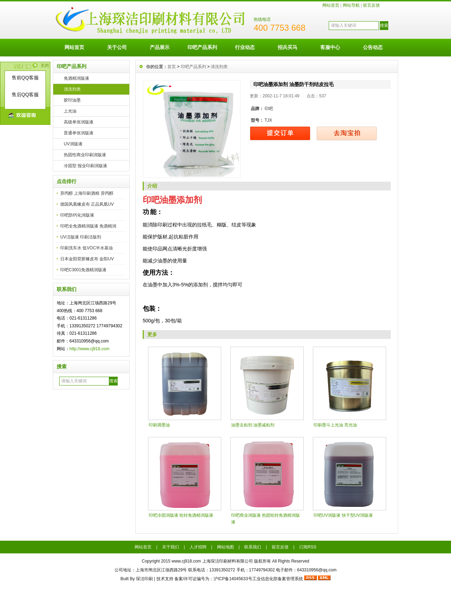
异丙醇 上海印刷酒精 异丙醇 (86, 193)
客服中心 (330, 47)
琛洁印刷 (144, 578)
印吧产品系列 (202, 47)
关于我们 (170, 547)
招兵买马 (287, 47)
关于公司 (117, 47)
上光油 (70, 111)
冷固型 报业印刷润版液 (85, 165)
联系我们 (252, 547)
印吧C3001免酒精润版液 (83, 269)
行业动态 (245, 47)
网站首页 (330, 5)
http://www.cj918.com (89, 348)
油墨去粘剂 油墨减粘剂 (252, 425)
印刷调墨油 (159, 425)
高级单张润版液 (78, 122)
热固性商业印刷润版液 (85, 154)
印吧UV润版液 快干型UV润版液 (343, 515)
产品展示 (159, 47)
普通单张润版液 (78, 132)
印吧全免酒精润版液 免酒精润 (88, 226)
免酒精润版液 (76, 78)
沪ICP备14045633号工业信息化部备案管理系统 (258, 578)
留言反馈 (371, 5)
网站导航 (351, 5)
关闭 (45, 65)
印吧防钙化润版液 (77, 215)
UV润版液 (73, 143)
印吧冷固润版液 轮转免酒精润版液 (181, 515)
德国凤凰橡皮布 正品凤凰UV (87, 204)
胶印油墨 (72, 100)
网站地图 (225, 547)
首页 (171, 66)
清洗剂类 (72, 89)
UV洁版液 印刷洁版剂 (80, 237)
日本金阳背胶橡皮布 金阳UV (87, 258)
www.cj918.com (186, 561)
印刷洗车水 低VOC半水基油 (86, 247)
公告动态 (373, 47)
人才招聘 (198, 547)
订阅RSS (307, 547)
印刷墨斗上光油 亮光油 (335, 425)
